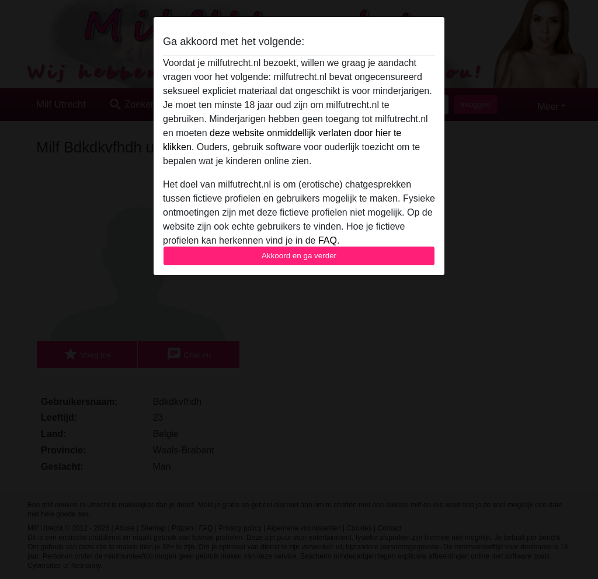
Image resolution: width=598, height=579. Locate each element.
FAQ (327, 240)
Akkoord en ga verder (299, 255)
